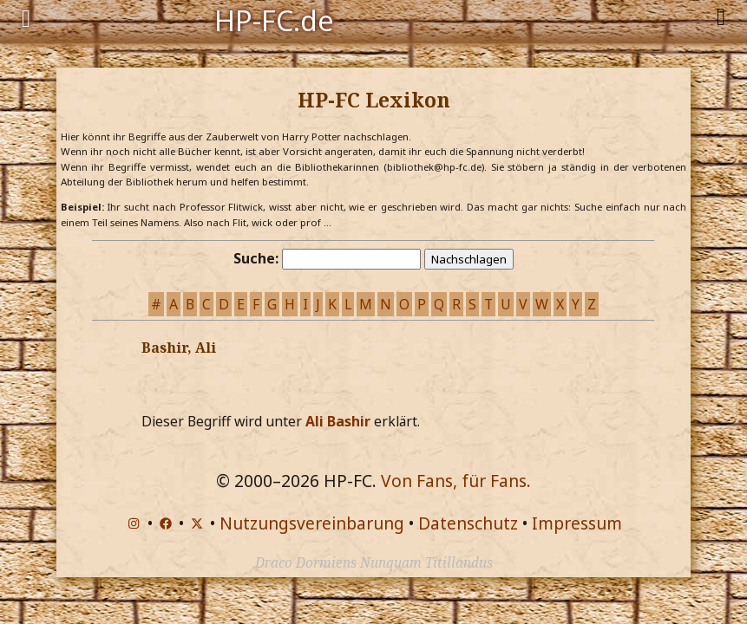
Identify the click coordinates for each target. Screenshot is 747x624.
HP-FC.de (274, 19)
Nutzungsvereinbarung (312, 523)
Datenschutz (468, 523)
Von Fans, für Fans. (456, 480)
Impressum (577, 523)
